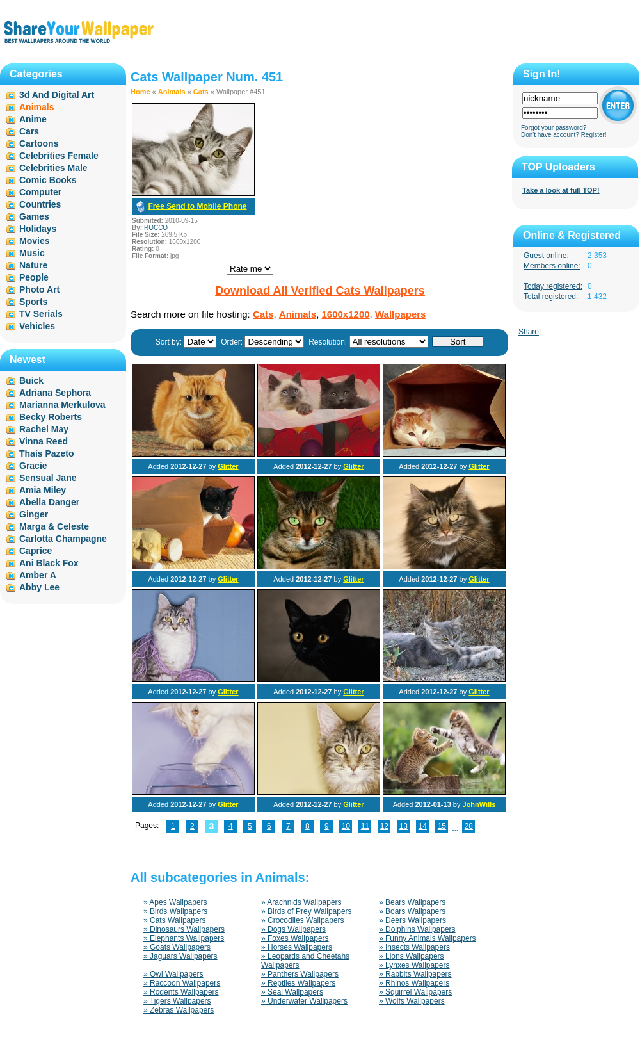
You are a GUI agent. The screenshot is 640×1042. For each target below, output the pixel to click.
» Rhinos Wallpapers (414, 983)
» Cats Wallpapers (174, 920)
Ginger (33, 514)
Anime (33, 119)
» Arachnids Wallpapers (301, 902)
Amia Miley (42, 490)
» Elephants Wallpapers (183, 938)
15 (442, 826)
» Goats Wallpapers (177, 947)
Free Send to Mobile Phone (197, 206)
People (34, 277)
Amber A (37, 575)
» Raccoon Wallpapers (181, 983)
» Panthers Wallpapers (300, 974)
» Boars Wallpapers (412, 911)
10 (346, 826)
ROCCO (156, 227)
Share (528, 331)
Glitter (228, 466)
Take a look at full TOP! (561, 190)
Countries (40, 204)
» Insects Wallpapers (414, 947)
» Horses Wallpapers (296, 947)
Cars (29, 131)
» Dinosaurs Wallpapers (184, 929)
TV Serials (41, 314)
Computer (40, 192)
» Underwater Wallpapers (304, 1001)
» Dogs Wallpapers (293, 929)
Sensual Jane (48, 478)
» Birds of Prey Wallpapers (306, 911)
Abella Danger (49, 502)
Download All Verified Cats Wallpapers (320, 290)
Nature (33, 265)
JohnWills (479, 804)
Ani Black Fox (49, 563)
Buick (31, 380)
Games (34, 216)
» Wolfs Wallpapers (412, 1001)
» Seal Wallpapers (292, 992)
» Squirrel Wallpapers (415, 992)
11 (365, 826)
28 (469, 826)
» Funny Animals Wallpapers (427, 938)
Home (140, 91)
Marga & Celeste (54, 526)
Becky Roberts (50, 417)
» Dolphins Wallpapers (417, 929)
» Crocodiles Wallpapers (302, 920)
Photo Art (39, 289)
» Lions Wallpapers (411, 956)
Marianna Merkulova (62, 405)
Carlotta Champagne (63, 538)
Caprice (35, 551)
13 (403, 826)
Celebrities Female (59, 156)
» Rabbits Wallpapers (415, 974)
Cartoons (38, 143)
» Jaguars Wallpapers (180, 956)
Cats (201, 91)
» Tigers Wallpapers (177, 1001)
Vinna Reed (43, 441)
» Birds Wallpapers (175, 911)
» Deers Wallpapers (412, 920)
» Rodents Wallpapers (181, 992)
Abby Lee (39, 587)
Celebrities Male (53, 168)
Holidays (37, 229)
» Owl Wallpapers (173, 974)
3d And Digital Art (56, 95)
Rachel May (43, 429)
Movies (34, 241)
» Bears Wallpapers (412, 902)
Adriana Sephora (55, 392)
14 (423, 826)
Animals (172, 91)
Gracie (33, 465)
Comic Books (47, 180)
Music (32, 253)
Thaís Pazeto (46, 453)
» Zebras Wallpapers (178, 1009)
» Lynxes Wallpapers (414, 965)
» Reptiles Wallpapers (298, 983)
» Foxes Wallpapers (295, 938)
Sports (33, 302)
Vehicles (37, 326)
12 (384, 826)
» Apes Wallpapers (175, 902)
